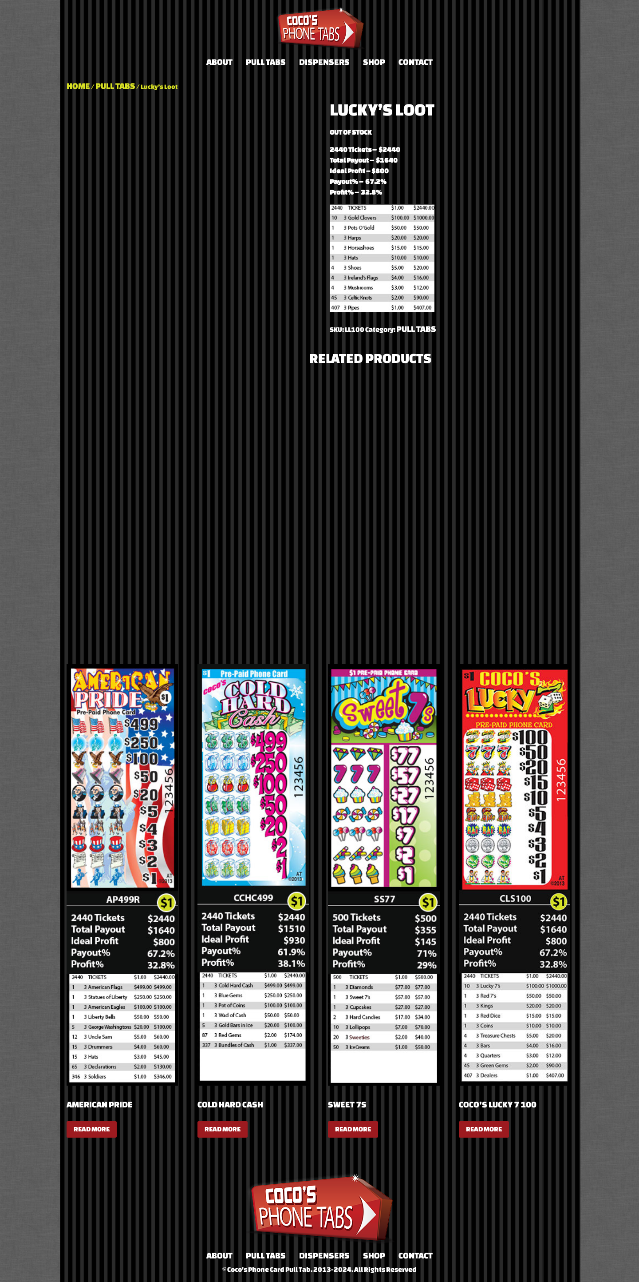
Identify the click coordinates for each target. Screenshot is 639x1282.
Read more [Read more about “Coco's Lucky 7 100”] (484, 1129)
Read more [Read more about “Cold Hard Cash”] (223, 1129)
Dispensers (324, 62)
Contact (415, 62)
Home (78, 86)
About (219, 62)
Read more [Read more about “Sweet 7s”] (353, 1129)
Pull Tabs (266, 62)
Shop (374, 62)
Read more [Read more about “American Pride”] (92, 1129)
